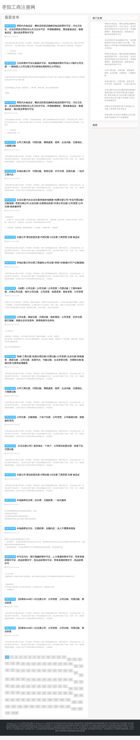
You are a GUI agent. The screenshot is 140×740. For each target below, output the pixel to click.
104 (74, 708)
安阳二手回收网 (25, 734)
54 (44, 685)
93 (12, 706)
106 (7, 712)
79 (18, 698)
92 (7, 706)
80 (23, 699)
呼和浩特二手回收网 (103, 734)
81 (28, 699)
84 (44, 699)
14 (69, 665)
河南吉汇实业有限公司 (45, 730)
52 (33, 685)
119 (7, 719)
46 (81, 681)
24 (44, 670)
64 (18, 692)
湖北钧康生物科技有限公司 (98, 732)
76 (81, 694)
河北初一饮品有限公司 (80, 732)
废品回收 (63, 729)
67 (33, 692)
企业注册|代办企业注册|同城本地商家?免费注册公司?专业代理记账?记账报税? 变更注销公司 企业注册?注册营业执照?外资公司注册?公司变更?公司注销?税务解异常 (120, 95)
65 (23, 692)
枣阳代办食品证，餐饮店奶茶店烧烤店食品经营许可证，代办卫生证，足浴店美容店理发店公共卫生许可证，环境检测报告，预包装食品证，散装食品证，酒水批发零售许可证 (120, 29)
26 (55, 670)
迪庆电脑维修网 (98, 729)
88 (65, 699)
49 (18, 685)
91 (81, 701)
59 (70, 685)
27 (60, 670)
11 (53, 663)
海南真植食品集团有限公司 (62, 732)
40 (49, 676)
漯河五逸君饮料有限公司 (28, 730)
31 (81, 672)
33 (12, 676)
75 (76, 694)
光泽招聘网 (91, 734)
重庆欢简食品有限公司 (116, 732)
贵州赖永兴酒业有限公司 (82, 730)
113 (50, 712)
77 (7, 698)
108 (20, 712)
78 (12, 698)
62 (7, 692)
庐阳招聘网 (63, 735)
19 (18, 669)
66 (28, 692)
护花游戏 (70, 729)
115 (62, 712)
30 (76, 672)
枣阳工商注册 (10, 26)
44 (70, 676)
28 (65, 670)
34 (18, 676)
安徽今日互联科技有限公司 (43, 732)
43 (65, 676)
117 (74, 715)
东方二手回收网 (37, 734)
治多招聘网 (83, 734)
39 (44, 676)
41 (55, 676)
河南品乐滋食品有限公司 (100, 730)
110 (32, 712)
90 (76, 701)
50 (23, 685)
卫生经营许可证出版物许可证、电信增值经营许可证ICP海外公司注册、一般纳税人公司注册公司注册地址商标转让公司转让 (120, 44)
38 (39, 676)
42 (60, 676)
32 (7, 676)
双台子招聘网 (115, 734)
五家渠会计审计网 (72, 734)
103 (68, 706)
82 (33, 699)
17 (7, 669)
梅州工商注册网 (121, 729)
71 (55, 692)
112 (44, 712)
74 (70, 694)
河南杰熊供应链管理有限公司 (119, 730)
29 (70, 670)
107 (14, 712)
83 (39, 699)
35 (23, 676)
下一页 (15, 719)
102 (62, 706)
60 (76, 688)
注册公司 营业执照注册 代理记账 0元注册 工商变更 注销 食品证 (120, 107)
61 (81, 688)
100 (50, 706)
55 (49, 685)
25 (49, 670)
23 (39, 670)
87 (60, 699)
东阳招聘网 (71, 735)
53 (39, 685)
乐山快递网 (58, 730)
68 (39, 692)
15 (74, 665)
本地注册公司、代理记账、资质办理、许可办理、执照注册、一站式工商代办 (120, 82)
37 (33, 676)
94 (18, 706)
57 (60, 685)
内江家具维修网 (67, 730)
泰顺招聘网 (124, 734)
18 (12, 669)
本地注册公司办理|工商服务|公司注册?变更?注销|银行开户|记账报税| (120, 116)
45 (76, 679)
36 (28, 676)
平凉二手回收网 (14, 734)
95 (23, 706)
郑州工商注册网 (27, 732)
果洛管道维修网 (48, 734)
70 (49, 692)
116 (68, 712)
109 (26, 712)
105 (80, 708)
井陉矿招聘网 (80, 735)
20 (23, 670)
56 (55, 685)
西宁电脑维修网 (87, 729)
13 (64, 663)
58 (65, 685)
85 (49, 699)
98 (39, 706)
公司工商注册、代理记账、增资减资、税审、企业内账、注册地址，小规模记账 (120, 73)
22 (33, 670)
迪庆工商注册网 (110, 729)
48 (12, 685)
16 (80, 665)
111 (38, 712)
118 (80, 715)
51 (28, 685)
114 (56, 712)
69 (44, 692)
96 (28, 706)
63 (12, 692)
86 (55, 699)
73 (65, 692)
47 (7, 685)
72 (60, 692)
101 (56, 706)
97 (33, 706)
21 (28, 670)
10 (48, 663)
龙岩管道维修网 (60, 734)
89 (70, 699)
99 (44, 706)
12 (59, 663)
